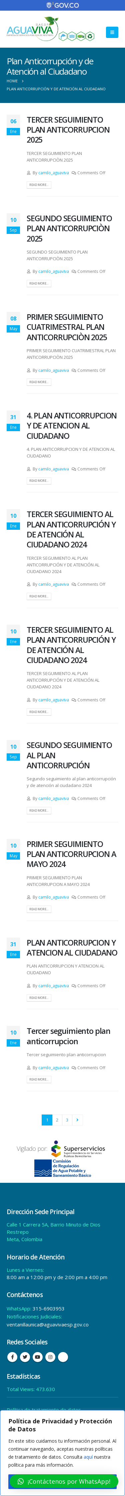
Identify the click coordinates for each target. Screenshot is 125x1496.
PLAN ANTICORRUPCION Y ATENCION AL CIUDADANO (72, 947)
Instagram (50, 1357)
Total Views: (21, 1389)
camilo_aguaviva (53, 172)
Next (77, 1120)
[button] (64, 1481)
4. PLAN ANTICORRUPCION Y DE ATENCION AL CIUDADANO (72, 425)
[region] (62, 1453)
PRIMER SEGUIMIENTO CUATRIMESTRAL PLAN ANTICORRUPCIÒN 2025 (67, 327)
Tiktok (63, 1357)
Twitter (25, 1357)
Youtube (38, 1357)
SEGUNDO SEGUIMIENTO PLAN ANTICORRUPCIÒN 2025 (69, 228)
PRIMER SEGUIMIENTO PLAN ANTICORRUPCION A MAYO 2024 (71, 854)
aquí (88, 1457)
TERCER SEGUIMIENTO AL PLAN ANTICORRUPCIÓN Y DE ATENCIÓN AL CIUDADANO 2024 (71, 529)
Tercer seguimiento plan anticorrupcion (68, 1036)
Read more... (38, 185)
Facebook (12, 1357)
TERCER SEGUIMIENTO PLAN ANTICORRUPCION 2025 (68, 129)
